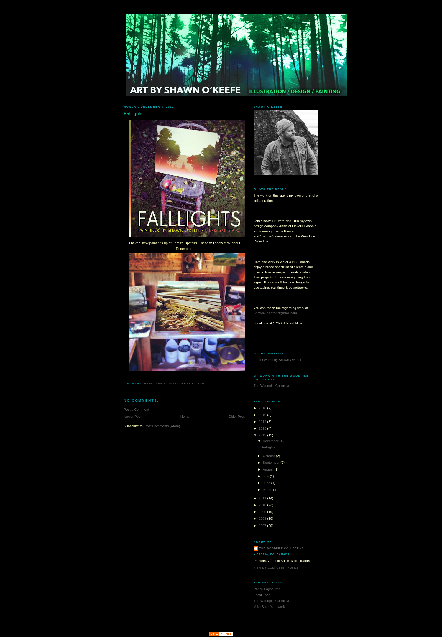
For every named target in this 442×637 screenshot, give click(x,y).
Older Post (237, 416)
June (267, 483)
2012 (263, 435)
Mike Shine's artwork (269, 606)
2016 (263, 415)
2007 (263, 525)
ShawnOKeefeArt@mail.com (275, 313)
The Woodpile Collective (272, 385)
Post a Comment (136, 409)
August (268, 469)
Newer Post (133, 416)
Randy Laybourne (267, 589)
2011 (263, 498)
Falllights (268, 447)
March (268, 489)
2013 (263, 428)
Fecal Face (262, 595)
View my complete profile (276, 567)
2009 (263, 512)
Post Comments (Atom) (162, 426)
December (271, 441)
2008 (263, 518)
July (266, 476)
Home (185, 416)
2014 (263, 421)
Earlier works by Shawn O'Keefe (278, 360)
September (271, 462)
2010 (263, 505)
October (269, 456)
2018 (263, 408)
